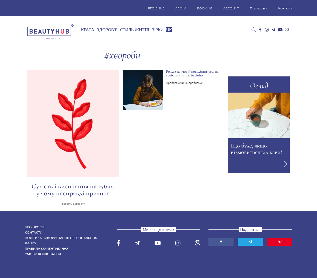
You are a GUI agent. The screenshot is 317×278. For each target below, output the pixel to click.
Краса (87, 29)
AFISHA (180, 8)
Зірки (157, 29)
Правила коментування (46, 249)
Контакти (285, 8)
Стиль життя (134, 29)
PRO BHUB (156, 8)
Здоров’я (107, 29)
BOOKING (205, 8)
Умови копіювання (43, 254)
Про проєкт (258, 8)
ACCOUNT (231, 8)
